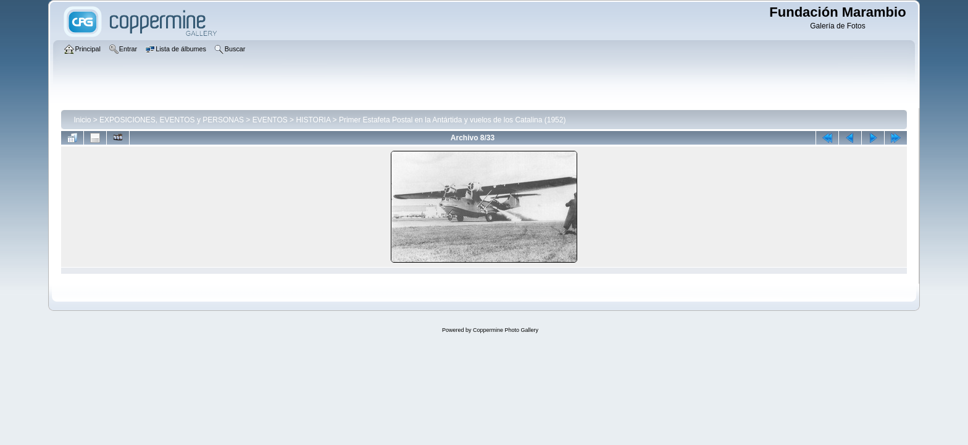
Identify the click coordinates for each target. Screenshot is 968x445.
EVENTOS (270, 120)
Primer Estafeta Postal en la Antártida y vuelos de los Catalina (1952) (452, 120)
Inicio (82, 120)
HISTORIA (313, 120)
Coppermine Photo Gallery (505, 330)
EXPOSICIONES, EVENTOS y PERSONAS (171, 120)
